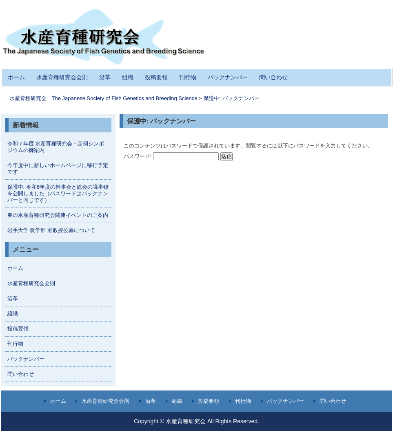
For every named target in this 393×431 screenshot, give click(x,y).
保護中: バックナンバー (231, 98)
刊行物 (187, 77)
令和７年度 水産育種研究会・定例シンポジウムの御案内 (55, 147)
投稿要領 (156, 77)
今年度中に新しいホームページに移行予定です (57, 168)
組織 (127, 77)
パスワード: (171, 156)
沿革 (105, 77)
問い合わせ (273, 77)
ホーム (16, 77)
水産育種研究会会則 (62, 77)
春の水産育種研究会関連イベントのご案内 (57, 215)
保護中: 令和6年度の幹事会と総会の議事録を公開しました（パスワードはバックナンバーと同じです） (58, 193)
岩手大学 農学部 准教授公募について (51, 230)
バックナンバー (228, 77)
